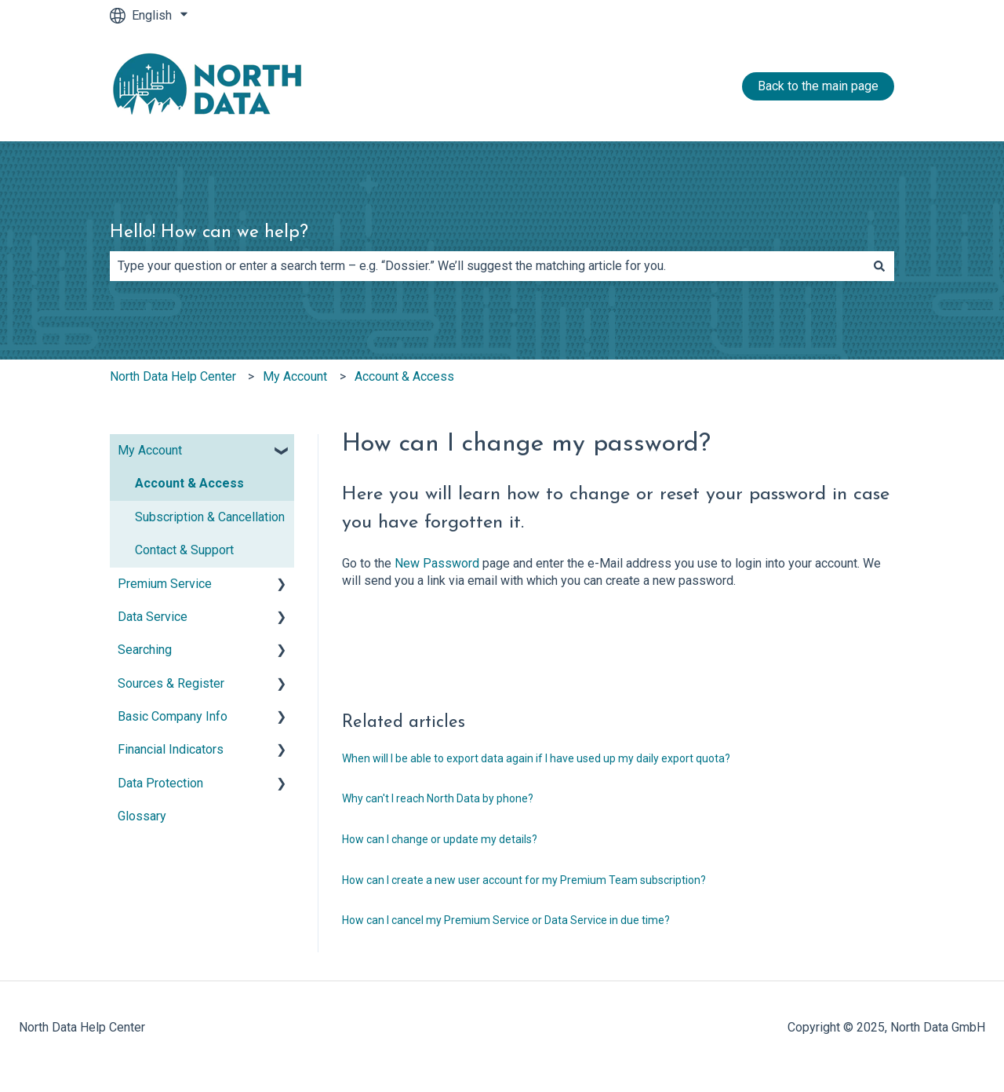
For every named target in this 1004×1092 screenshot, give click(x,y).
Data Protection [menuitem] (160, 783)
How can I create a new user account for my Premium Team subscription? (524, 880)
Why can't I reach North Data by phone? (437, 798)
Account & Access (404, 376)
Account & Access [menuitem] (189, 483)
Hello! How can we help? (209, 233)
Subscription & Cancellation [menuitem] (210, 516)
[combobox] (487, 266)
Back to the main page (818, 86)
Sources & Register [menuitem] (171, 683)
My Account (295, 376)
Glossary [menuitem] (142, 816)
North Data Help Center (173, 376)
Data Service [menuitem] (152, 616)
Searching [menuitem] (145, 649)
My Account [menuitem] (150, 450)
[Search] (879, 266)
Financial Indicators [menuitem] (171, 749)
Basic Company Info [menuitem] (172, 716)
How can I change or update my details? (439, 839)
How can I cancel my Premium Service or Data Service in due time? (506, 920)
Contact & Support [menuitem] (184, 549)
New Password (437, 563)
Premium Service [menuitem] (165, 583)
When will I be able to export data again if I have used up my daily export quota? (536, 758)
